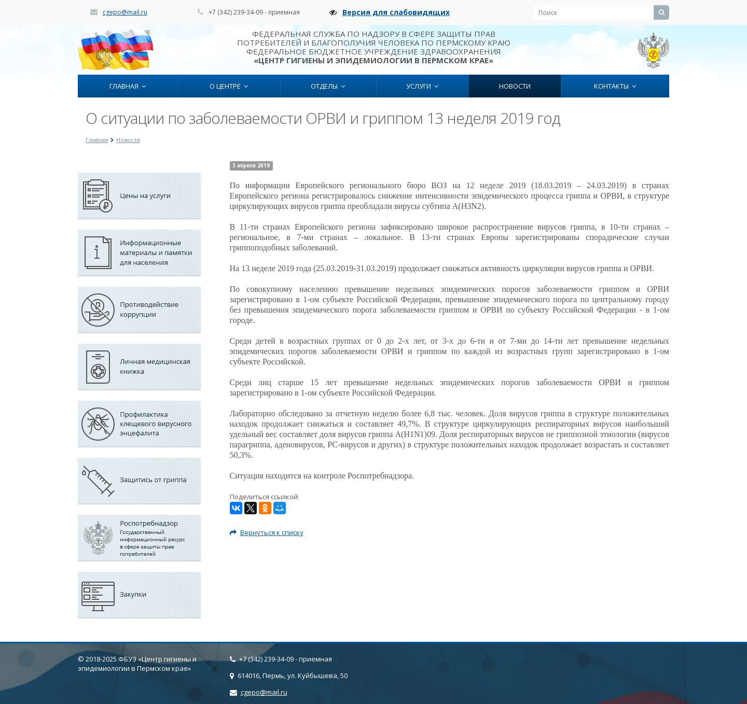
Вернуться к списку (266, 532)
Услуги (422, 86)
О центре (229, 86)
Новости (515, 86)
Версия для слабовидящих (396, 12)
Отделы (328, 86)
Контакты (615, 86)
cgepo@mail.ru (125, 12)
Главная (127, 86)
